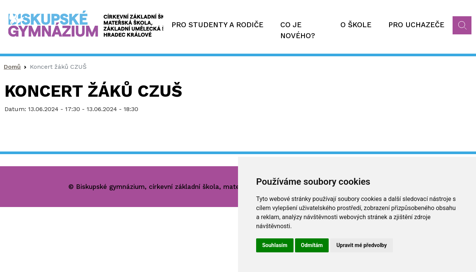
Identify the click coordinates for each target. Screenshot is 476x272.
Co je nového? (297, 30)
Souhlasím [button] (274, 245)
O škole (355, 24)
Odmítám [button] (312, 245)
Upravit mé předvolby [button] (361, 245)
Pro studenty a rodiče (217, 24)
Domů (12, 66)
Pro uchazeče (416, 24)
